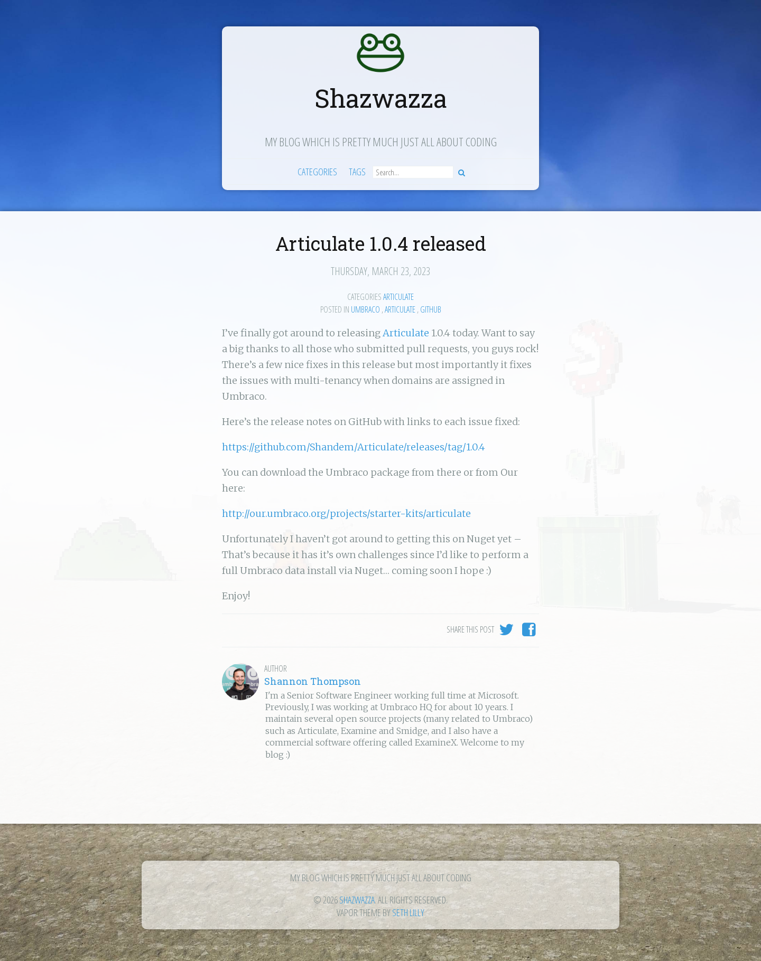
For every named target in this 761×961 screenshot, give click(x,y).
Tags (357, 171)
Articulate (398, 297)
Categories (317, 171)
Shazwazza (380, 98)
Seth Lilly (408, 912)
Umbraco (365, 309)
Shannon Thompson (312, 681)
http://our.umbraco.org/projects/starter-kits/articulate (346, 513)
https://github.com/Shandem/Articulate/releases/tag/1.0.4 (353, 447)
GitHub (430, 309)
